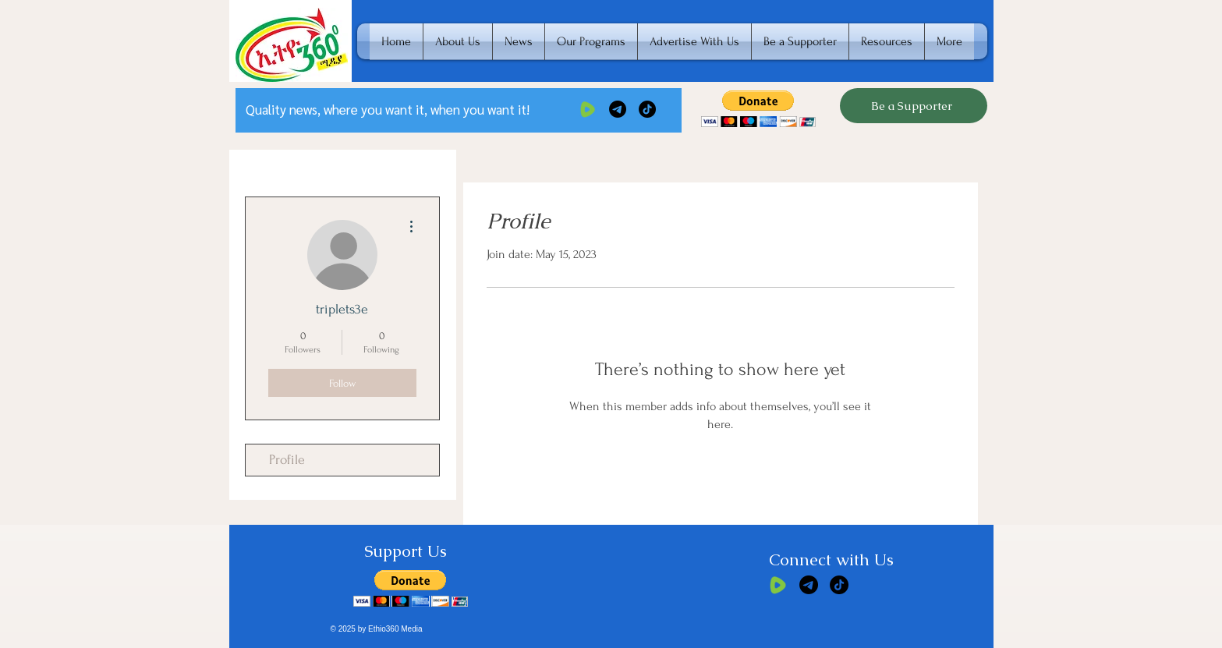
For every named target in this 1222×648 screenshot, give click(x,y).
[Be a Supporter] (913, 105)
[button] (758, 108)
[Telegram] (617, 109)
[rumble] (588, 109)
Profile (287, 459)
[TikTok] (647, 109)
